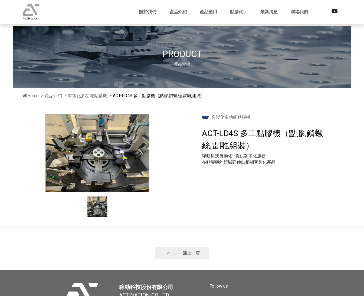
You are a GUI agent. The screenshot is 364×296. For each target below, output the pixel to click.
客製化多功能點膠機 (88, 95)
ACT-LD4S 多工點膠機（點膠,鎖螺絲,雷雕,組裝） (159, 95)
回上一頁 (183, 255)
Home (30, 95)
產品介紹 (53, 95)
